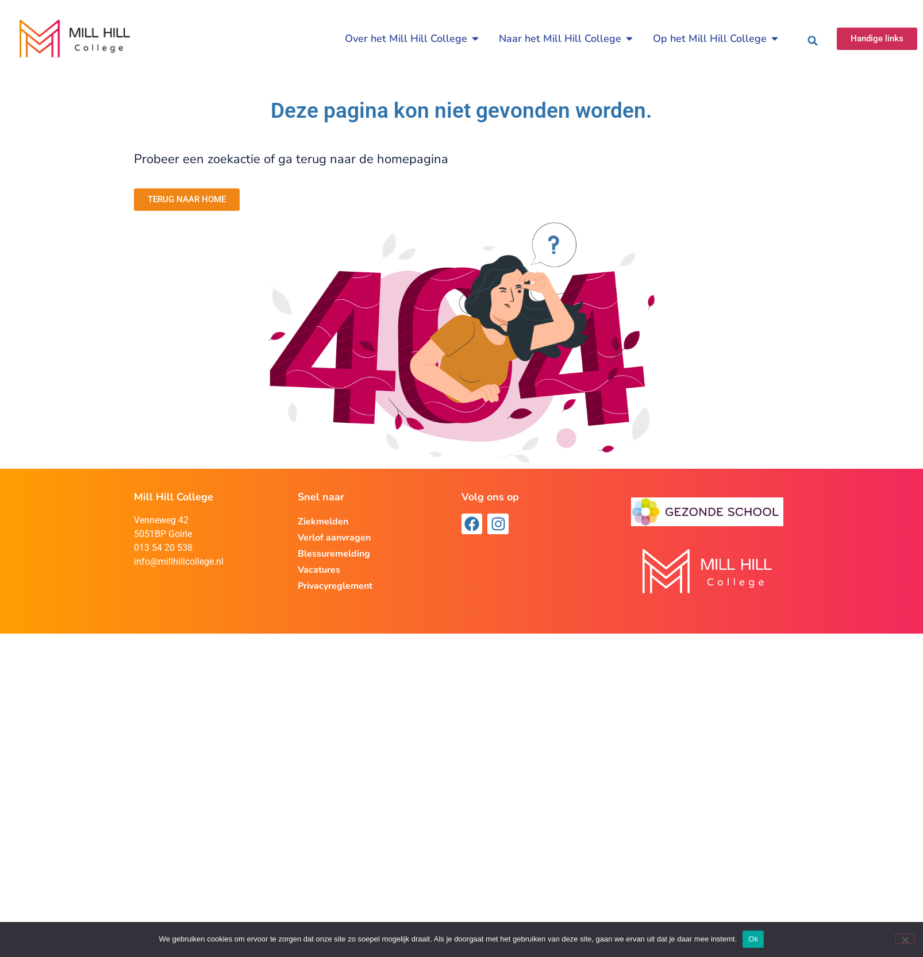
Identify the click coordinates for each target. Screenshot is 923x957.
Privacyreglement (335, 586)
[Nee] (904, 938)
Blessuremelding (334, 553)
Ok (753, 939)
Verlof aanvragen (334, 537)
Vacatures (319, 570)
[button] (812, 40)
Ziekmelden (323, 521)
